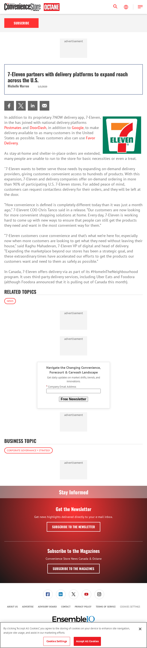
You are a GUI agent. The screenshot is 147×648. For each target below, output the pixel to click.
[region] (73, 635)
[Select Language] (126, 7)
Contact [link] (65, 606)
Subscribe (21, 23)
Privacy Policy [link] (83, 606)
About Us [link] (12, 606)
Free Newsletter (73, 399)
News (10, 301)
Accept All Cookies (87, 641)
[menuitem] (9, 106)
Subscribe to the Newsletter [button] (73, 526)
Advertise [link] (28, 606)
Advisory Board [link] (47, 606)
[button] (140, 7)
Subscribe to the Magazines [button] (73, 568)
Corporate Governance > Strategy (28, 450)
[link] (9, 106)
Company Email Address (61, 386)
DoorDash (38, 127)
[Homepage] (32, 7)
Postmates (12, 127)
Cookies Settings (130, 607)
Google (78, 127)
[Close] (140, 629)
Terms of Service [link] (106, 606)
